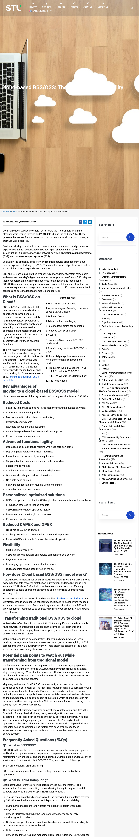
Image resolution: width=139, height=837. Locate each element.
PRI (103, 403)
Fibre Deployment (110, 338)
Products (106, 395)
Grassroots (107, 342)
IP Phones (107, 399)
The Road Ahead (56, 423)
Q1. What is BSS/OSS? (64, 413)
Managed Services (111, 505)
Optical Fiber (108, 525)
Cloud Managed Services (114, 384)
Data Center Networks (112, 357)
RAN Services (108, 315)
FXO (104, 411)
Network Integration (111, 345)
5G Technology (109, 453)
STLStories (107, 445)
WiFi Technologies (110, 517)
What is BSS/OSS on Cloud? (62, 346)
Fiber (104, 361)
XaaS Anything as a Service (115, 521)
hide (73, 340)
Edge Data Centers (111, 365)
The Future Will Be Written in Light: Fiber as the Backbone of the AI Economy (123, 611)
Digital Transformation (113, 426)
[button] (33, 5)
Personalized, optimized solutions (65, 368)
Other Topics (108, 513)
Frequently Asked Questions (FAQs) (66, 410)
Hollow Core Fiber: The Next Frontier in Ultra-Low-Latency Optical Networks (124, 587)
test (103, 476)
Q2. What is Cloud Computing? (68, 418)
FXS (104, 391)
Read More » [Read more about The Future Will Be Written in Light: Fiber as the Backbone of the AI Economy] (119, 623)
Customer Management (113, 437)
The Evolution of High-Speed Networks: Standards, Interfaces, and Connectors (122, 638)
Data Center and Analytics (114, 487)
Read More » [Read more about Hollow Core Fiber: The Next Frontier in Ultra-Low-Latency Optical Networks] (119, 597)
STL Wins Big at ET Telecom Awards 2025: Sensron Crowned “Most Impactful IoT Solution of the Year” (123, 668)
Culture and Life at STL (113, 422)
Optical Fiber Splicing (112, 441)
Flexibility (52, 377)
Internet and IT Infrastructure (116, 491)
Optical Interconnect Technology (117, 368)
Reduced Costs (55, 358)
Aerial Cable (108, 326)
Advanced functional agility (61, 363)
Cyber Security (109, 311)
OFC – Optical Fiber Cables (115, 509)
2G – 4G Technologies (112, 449)
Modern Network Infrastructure (117, 330)
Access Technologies (112, 457)
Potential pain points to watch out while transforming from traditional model (65, 402)
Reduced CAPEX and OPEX (61, 373)
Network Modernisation (113, 388)
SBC (104, 407)
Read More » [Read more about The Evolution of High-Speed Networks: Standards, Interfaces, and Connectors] (119, 651)
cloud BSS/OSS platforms (69, 641)
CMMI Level (107, 380)
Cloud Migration (109, 376)
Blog (15, 254)
